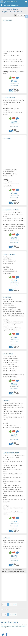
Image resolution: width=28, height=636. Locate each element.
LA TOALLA (6, 538)
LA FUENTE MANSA (9, 98)
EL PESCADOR (7, 20)
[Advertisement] (14, 36)
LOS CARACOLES (8, 354)
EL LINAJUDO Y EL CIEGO (10, 210)
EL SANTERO (7, 297)
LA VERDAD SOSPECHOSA (11, 453)
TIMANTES (6, 400)
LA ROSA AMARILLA (9, 254)
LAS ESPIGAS (7, 138)
